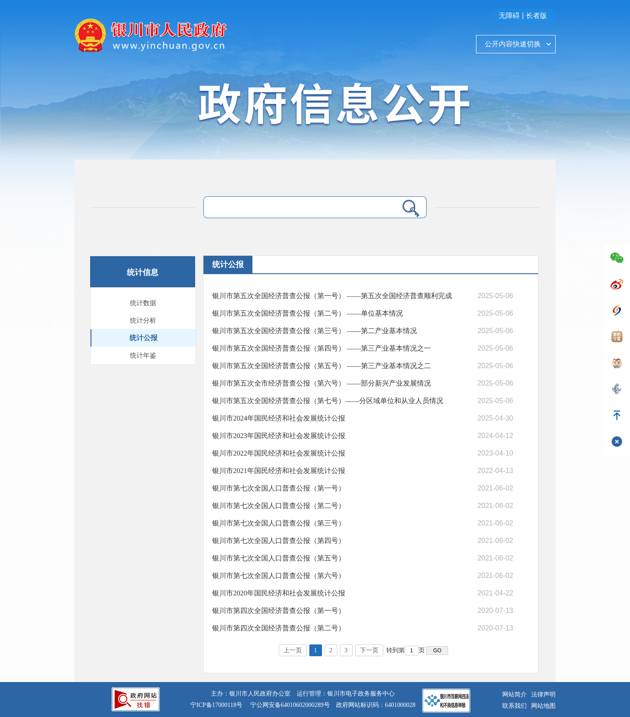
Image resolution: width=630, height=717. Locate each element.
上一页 (293, 650)
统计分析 (143, 320)
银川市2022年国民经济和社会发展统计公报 (278, 453)
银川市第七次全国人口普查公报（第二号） (278, 505)
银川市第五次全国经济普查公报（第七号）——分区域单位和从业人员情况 (327, 400)
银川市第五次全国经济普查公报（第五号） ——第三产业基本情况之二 (321, 365)
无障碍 (509, 15)
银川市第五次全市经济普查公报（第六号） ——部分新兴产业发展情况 (321, 383)
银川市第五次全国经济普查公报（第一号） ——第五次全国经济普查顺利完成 (332, 295)
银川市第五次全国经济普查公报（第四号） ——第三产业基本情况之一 (321, 348)
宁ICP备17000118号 (216, 705)
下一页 (369, 650)
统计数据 (143, 302)
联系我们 (514, 706)
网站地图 (543, 706)
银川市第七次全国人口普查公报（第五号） (278, 558)
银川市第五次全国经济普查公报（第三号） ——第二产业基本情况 (314, 330)
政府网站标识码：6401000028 (376, 705)
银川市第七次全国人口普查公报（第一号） (278, 488)
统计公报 (144, 337)
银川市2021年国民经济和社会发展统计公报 (278, 470)
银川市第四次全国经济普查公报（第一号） (278, 610)
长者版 (536, 15)
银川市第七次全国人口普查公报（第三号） (278, 523)
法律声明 (543, 694)
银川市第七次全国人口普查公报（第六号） (278, 575)
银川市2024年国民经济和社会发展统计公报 (278, 418)
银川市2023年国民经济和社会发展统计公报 (278, 435)
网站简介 (514, 694)
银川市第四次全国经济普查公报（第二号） (278, 628)
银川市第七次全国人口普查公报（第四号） (278, 540)
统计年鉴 (143, 355)
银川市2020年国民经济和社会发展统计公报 (278, 593)
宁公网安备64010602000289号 (290, 705)
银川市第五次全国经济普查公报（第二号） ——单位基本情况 (307, 313)
